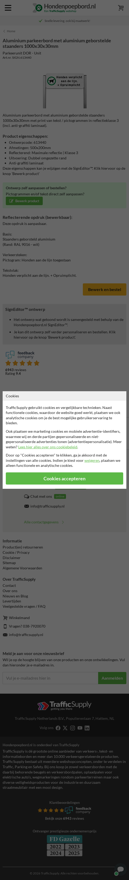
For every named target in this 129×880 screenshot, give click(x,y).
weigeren (91, 460)
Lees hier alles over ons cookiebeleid (47, 447)
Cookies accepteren (64, 478)
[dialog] (64, 440)
